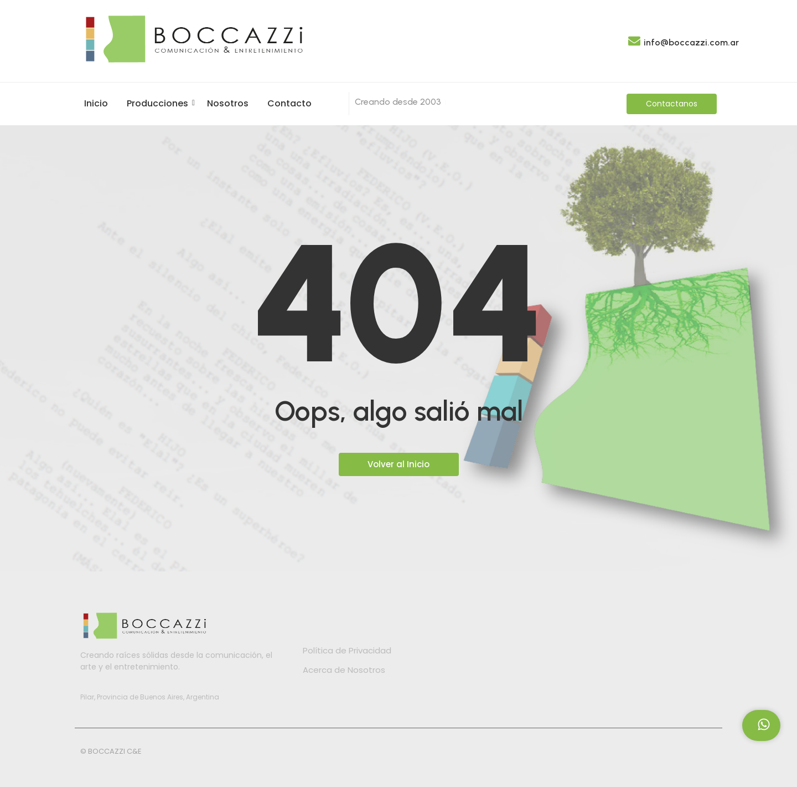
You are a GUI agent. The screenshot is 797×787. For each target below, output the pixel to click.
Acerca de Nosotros (344, 670)
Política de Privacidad (347, 650)
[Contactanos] (672, 104)
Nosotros (228, 103)
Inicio (96, 103)
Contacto (289, 103)
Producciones (159, 103)
